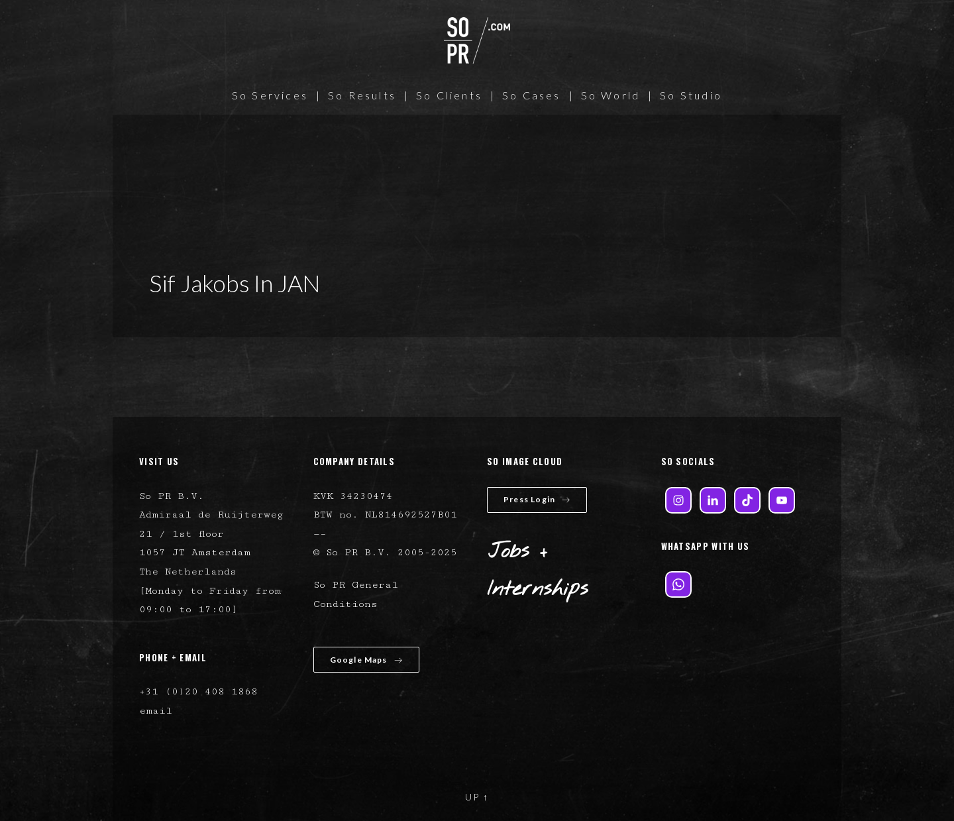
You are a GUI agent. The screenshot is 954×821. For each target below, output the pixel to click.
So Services (270, 95)
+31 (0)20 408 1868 (198, 691)
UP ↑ (477, 796)
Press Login (537, 499)
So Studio (691, 95)
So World (611, 95)
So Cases (531, 95)
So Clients (449, 95)
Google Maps (366, 660)
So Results (362, 95)
